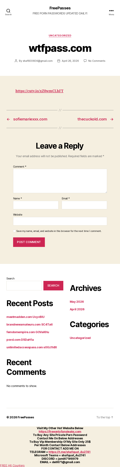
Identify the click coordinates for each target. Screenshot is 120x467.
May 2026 (77, 301)
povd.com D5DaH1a (20, 339)
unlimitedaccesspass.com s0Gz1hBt (31, 347)
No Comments (96, 60)
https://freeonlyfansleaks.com (60, 431)
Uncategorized (60, 35)
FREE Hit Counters (12, 465)
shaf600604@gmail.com (38, 60)
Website (17, 214)
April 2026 (77, 309)
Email (66, 198)
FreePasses (59, 8)
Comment (20, 166)
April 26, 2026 (70, 60)
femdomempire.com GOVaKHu (27, 332)
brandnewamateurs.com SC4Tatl (29, 324)
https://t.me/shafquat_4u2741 (69, 451)
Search (10, 278)
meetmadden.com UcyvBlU (25, 316)
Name (17, 198)
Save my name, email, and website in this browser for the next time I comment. (59, 230)
